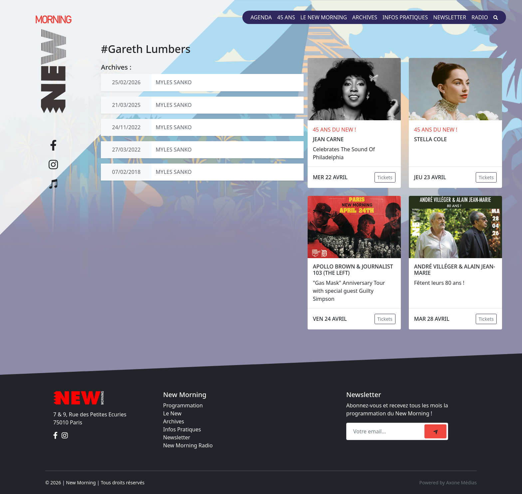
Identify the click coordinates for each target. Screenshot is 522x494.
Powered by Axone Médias (448, 482)
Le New (172, 413)
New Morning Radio (188, 445)
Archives (364, 17)
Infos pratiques (405, 17)
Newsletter (449, 17)
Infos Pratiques (182, 429)
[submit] (435, 431)
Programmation (183, 405)
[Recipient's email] (386, 431)
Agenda (261, 17)
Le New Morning (323, 17)
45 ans (286, 17)
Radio (479, 17)
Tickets (385, 177)
